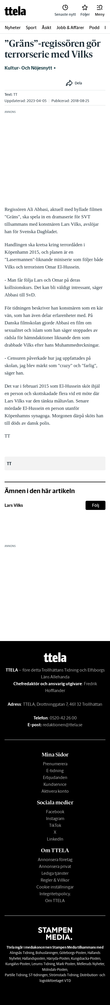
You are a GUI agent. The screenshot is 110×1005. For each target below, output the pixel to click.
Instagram (55, 818)
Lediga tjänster (55, 873)
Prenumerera (55, 763)
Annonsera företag (55, 859)
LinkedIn (55, 839)
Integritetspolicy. (55, 893)
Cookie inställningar (55, 887)
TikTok (55, 825)
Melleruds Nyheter (90, 964)
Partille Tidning (16, 975)
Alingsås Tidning (22, 953)
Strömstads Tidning (63, 975)
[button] (99, 11)
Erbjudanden (55, 777)
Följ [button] (95, 505)
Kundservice (55, 784)
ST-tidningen (38, 975)
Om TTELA (55, 900)
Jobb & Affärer (70, 27)
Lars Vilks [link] (14, 505)
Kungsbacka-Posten (85, 958)
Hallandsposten (33, 958)
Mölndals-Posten (54, 969)
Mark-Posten (65, 964)
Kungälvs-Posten (17, 964)
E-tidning (55, 770)
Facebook (55, 811)
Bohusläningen (47, 953)
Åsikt (46, 27)
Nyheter (13, 27)
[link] (15, 10)
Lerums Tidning (43, 964)
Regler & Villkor (55, 880)
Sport (31, 27)
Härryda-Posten (58, 958)
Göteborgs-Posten (72, 953)
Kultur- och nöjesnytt (28, 68)
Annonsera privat (55, 866)
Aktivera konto (55, 791)
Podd (94, 27)
